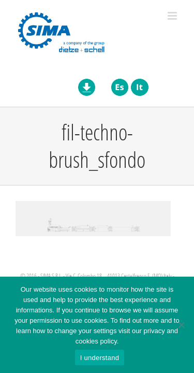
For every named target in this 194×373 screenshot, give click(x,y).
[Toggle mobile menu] (173, 15)
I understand (99, 358)
